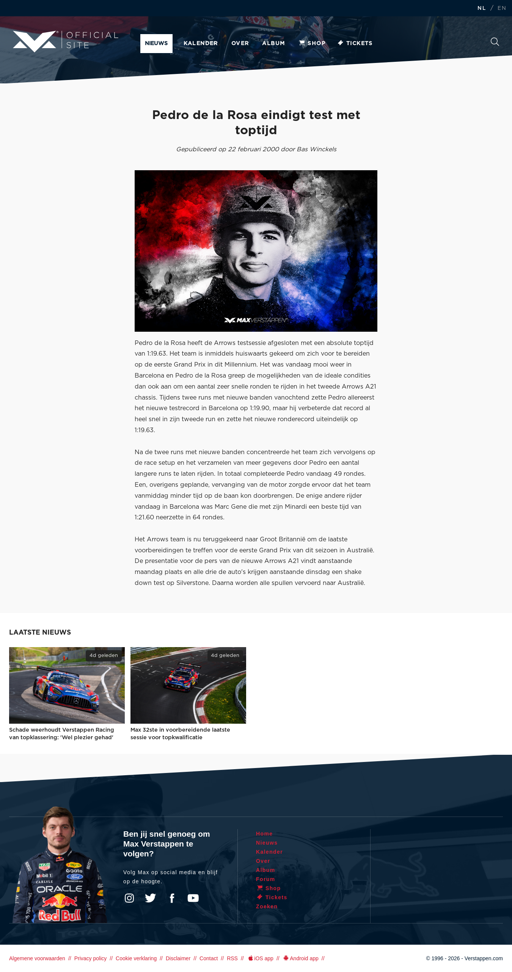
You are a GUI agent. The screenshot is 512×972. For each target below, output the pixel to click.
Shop (311, 43)
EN (502, 8)
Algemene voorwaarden (37, 958)
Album (273, 43)
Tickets (355, 43)
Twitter (150, 898)
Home (264, 834)
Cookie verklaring (136, 958)
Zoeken (495, 42)
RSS (232, 958)
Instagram (129, 898)
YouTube (193, 898)
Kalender (201, 43)
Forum (265, 879)
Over (240, 43)
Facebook (172, 898)
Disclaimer (178, 958)
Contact (208, 958)
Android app (301, 958)
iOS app (260, 958)
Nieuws (156, 43)
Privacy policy (90, 958)
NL (481, 8)
